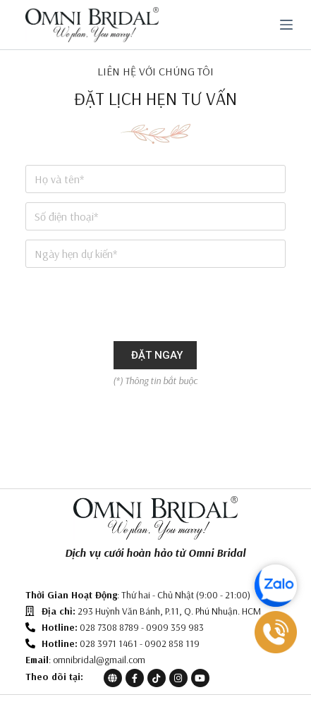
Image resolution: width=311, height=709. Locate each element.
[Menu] (286, 24)
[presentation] (132, 304)
